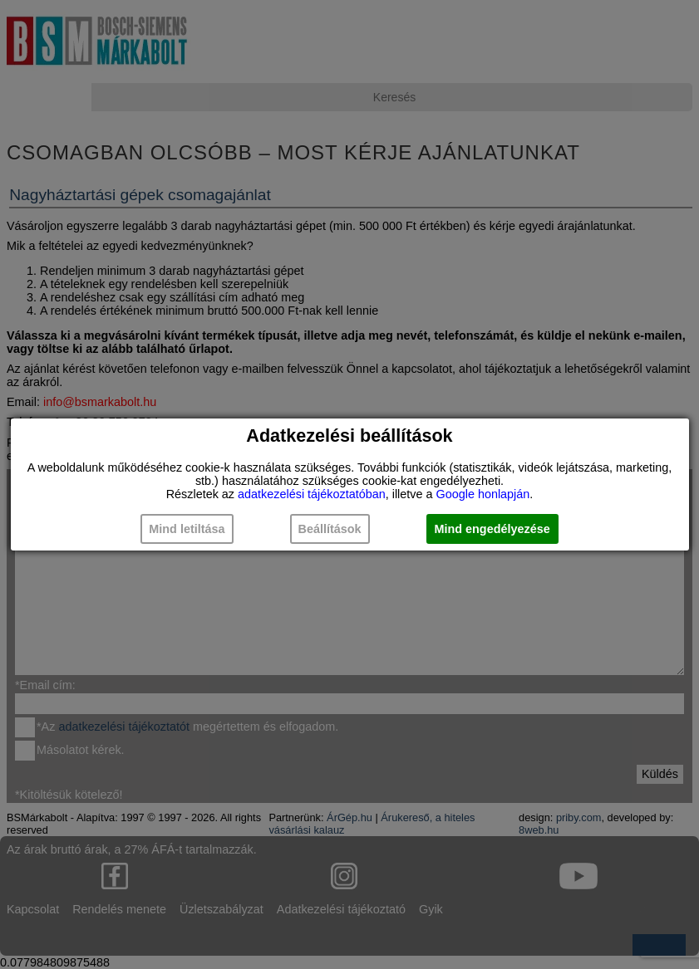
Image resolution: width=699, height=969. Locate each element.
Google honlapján (482, 494)
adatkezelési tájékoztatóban (312, 494)
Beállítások (330, 529)
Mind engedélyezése (492, 529)
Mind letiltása (186, 529)
